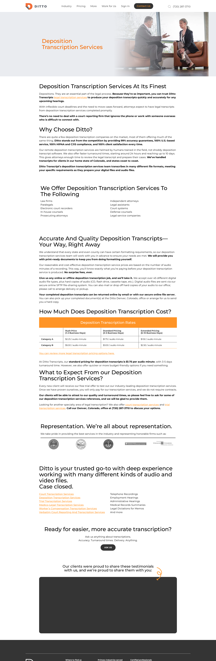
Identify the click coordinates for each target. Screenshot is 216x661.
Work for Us (109, 6)
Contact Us (143, 6)
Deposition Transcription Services (59, 497)
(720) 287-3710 (182, 6)
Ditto (36, 6)
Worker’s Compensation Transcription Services (68, 508)
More (93, 6)
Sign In (125, 6)
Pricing (81, 6)
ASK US (108, 547)
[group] (108, 333)
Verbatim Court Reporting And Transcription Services (72, 512)
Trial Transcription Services (55, 501)
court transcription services (142, 404)
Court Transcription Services (56, 494)
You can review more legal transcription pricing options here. (76, 353)
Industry (66, 6)
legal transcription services (70, 97)
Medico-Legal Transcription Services (61, 504)
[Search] (169, 6)
